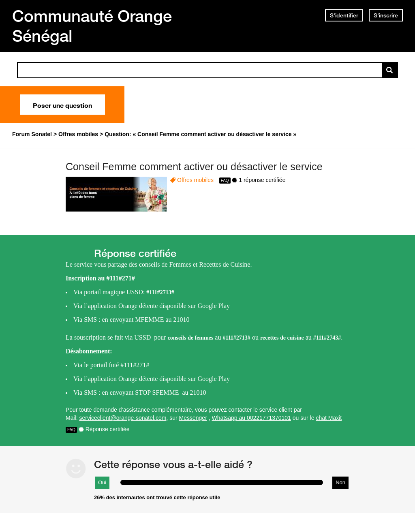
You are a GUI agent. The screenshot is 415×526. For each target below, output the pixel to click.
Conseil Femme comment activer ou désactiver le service (194, 166)
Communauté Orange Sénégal (92, 26)
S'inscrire (386, 15)
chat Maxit (329, 418)
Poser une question (62, 104)
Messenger (193, 418)
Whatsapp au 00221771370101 (251, 418)
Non (340, 482)
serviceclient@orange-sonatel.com (122, 418)
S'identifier (344, 15)
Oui (102, 482)
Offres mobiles (195, 180)
